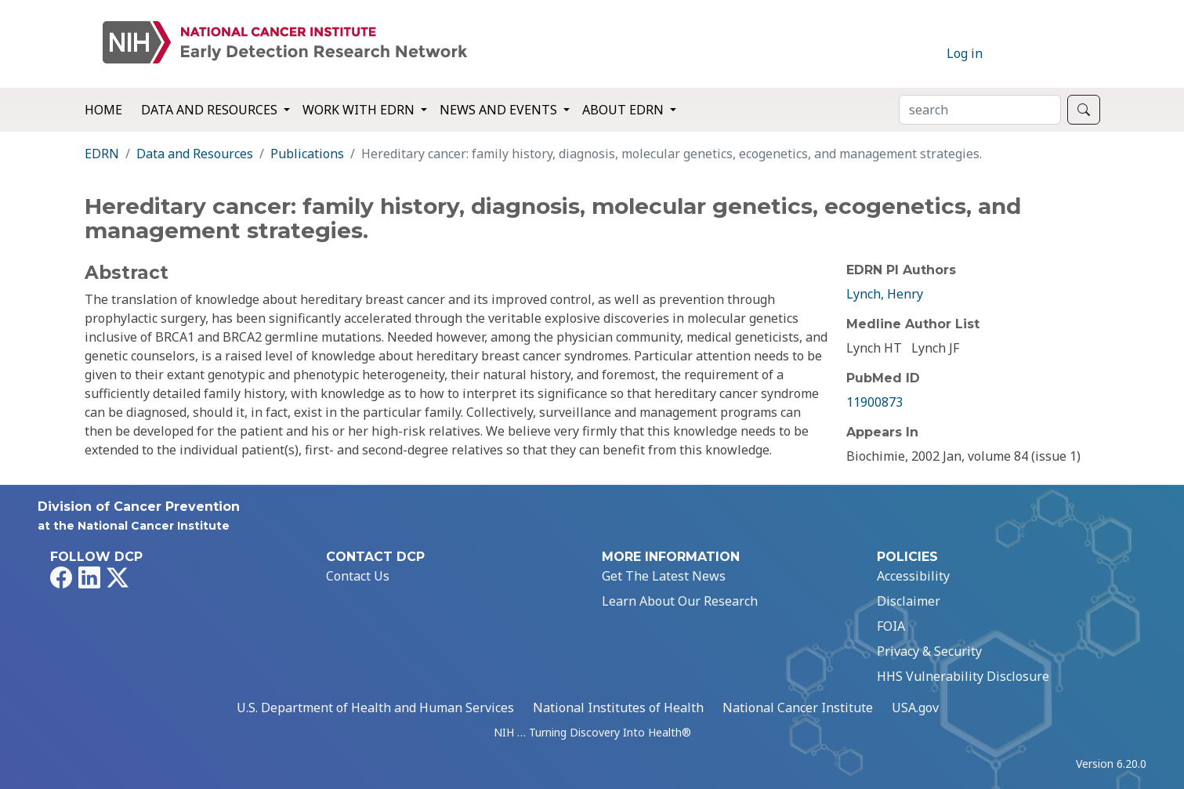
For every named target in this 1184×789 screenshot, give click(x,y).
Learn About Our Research (680, 601)
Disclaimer (908, 601)
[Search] (980, 110)
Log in (965, 53)
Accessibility (913, 576)
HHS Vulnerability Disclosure (963, 676)
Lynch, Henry (884, 293)
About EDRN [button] (624, 109)
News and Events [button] (500, 109)
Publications (307, 153)
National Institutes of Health (618, 707)
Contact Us (357, 576)
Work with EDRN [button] (360, 109)
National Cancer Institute (797, 707)
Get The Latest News (664, 576)
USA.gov (915, 707)
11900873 (874, 402)
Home (103, 109)
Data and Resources (194, 153)
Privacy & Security (929, 651)
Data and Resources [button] (211, 109)
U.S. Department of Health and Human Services (375, 707)
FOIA (891, 626)
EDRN (102, 153)
